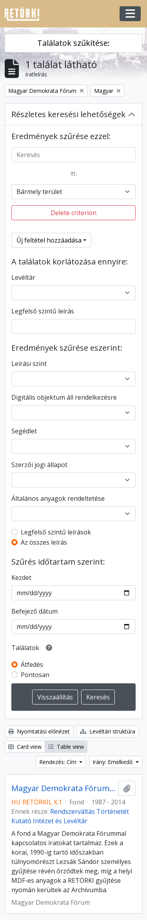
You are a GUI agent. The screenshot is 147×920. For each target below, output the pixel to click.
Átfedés (32, 664)
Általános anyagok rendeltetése (58, 498)
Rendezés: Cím (58, 762)
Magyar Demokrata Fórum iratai (63, 788)
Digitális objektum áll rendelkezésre (64, 397)
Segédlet (24, 431)
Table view (66, 746)
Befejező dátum (34, 611)
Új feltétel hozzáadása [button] (49, 240)
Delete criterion (73, 212)
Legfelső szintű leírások (56, 532)
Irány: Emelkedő (113, 762)
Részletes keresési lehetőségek (68, 114)
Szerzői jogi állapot (39, 464)
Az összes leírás (44, 542)
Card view (25, 746)
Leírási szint (29, 363)
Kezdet (21, 577)
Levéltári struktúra (107, 731)
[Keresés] (73, 154)
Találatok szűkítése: (73, 43)
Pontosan (35, 674)
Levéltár (23, 277)
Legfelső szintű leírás (42, 311)
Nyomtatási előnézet (39, 731)
